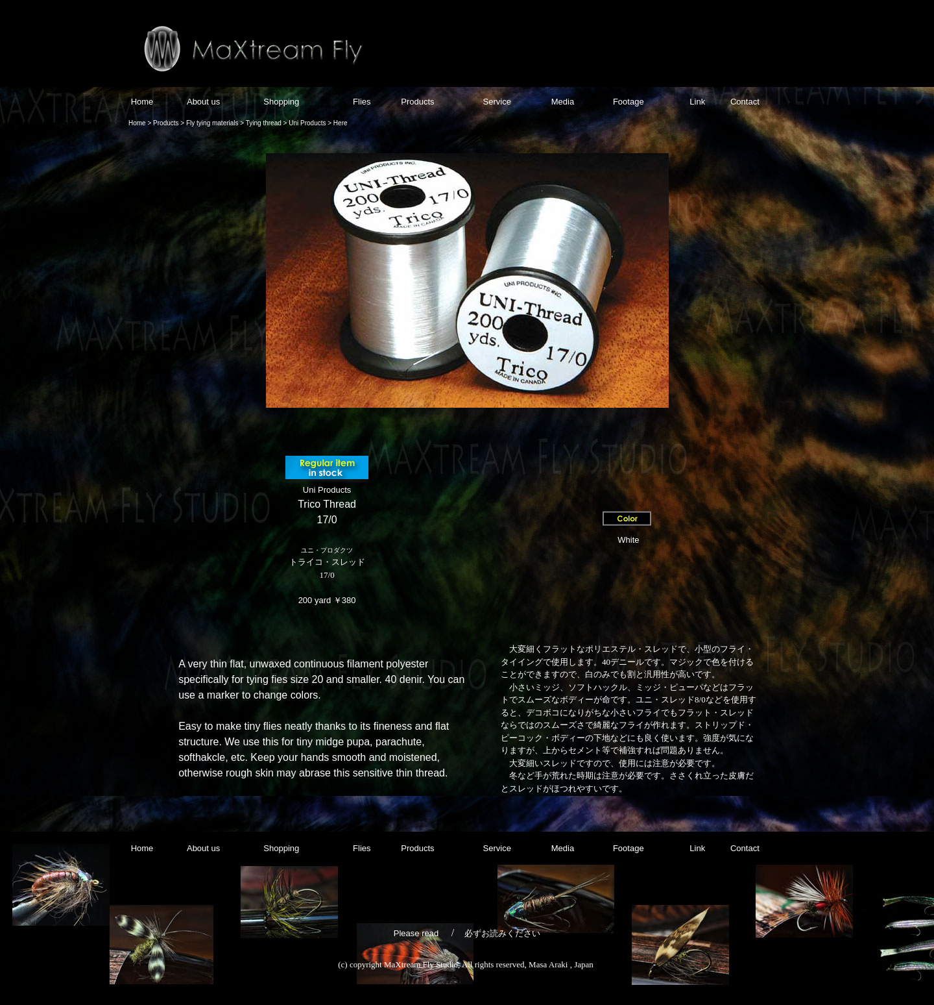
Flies (361, 101)
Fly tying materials (212, 123)
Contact (745, 101)
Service (496, 101)
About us (203, 101)
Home (142, 101)
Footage (626, 101)
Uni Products (307, 123)
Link (697, 101)
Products (417, 101)
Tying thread (262, 123)
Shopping (282, 101)
